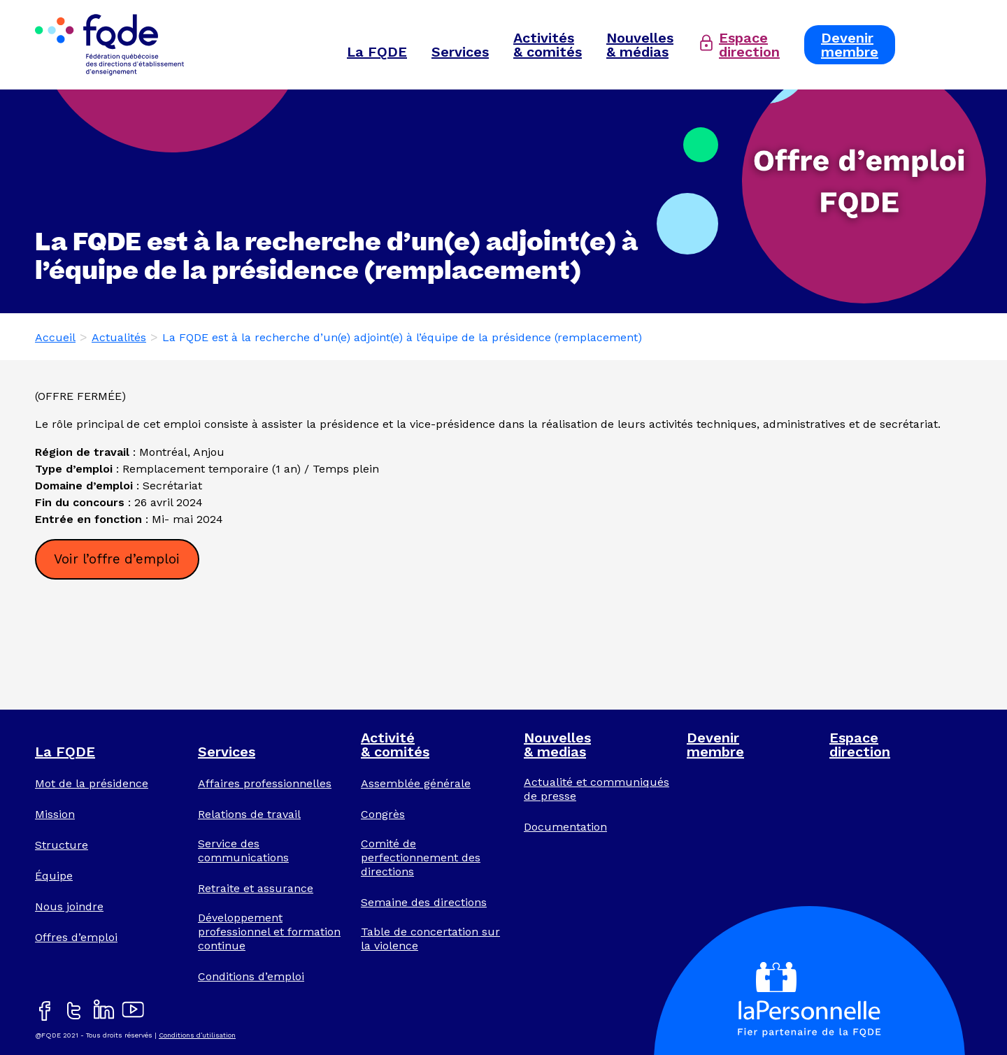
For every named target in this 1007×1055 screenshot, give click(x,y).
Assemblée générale (416, 783)
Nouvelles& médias (639, 45)
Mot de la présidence (91, 783)
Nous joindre (69, 906)
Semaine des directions (424, 902)
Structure (61, 845)
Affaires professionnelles (264, 783)
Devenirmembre (849, 44)
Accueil (55, 337)
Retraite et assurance (255, 888)
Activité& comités (395, 745)
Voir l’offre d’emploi (117, 559)
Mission (55, 814)
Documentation (565, 826)
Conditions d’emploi (251, 976)
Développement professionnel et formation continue (269, 931)
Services (460, 52)
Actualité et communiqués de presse (596, 789)
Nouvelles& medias (557, 745)
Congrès (383, 814)
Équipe (54, 875)
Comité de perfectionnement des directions (420, 857)
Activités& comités (547, 45)
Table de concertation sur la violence (430, 938)
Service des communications (243, 850)
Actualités (119, 337)
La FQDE (377, 52)
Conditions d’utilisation (197, 1035)
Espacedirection (749, 45)
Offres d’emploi (76, 937)
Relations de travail (249, 814)
